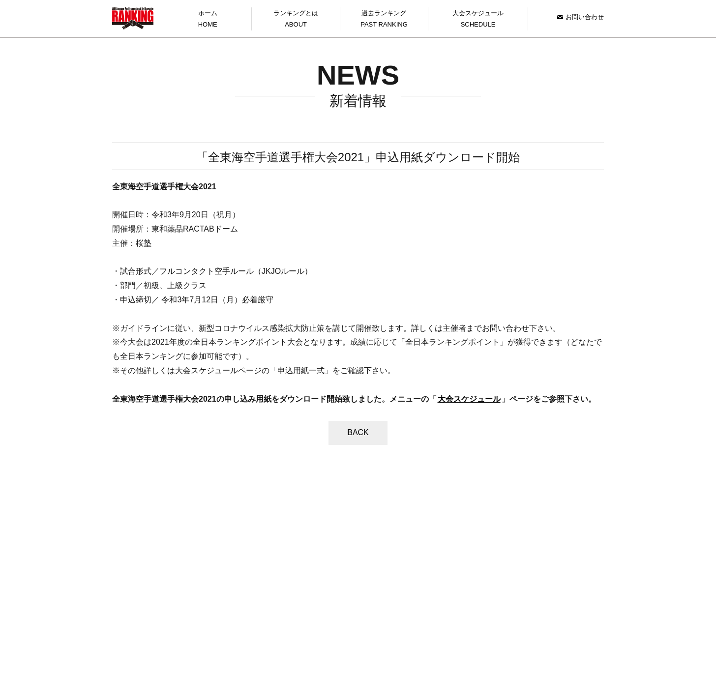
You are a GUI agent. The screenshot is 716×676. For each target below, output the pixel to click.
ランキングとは (295, 19)
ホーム (207, 19)
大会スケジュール (478, 19)
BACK (358, 432)
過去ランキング (384, 19)
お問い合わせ (580, 17)
